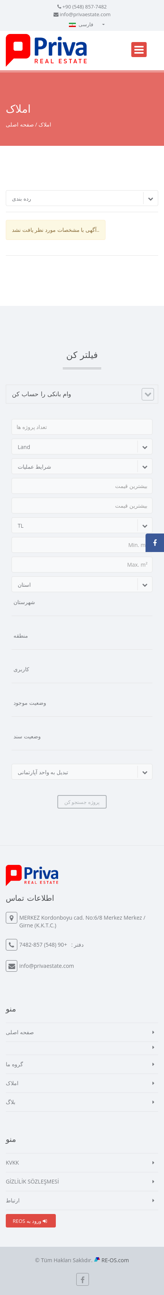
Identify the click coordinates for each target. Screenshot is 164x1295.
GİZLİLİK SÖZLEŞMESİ (32, 1181)
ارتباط (13, 1200)
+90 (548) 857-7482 (84, 6)
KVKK (12, 1162)
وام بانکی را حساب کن (41, 394)
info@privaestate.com (85, 14)
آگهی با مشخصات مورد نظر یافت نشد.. (55, 229)
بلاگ (10, 1102)
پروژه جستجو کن (82, 802)
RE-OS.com (115, 1260)
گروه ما (14, 1064)
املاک (12, 1083)
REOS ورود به (30, 1220)
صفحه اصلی (20, 124)
